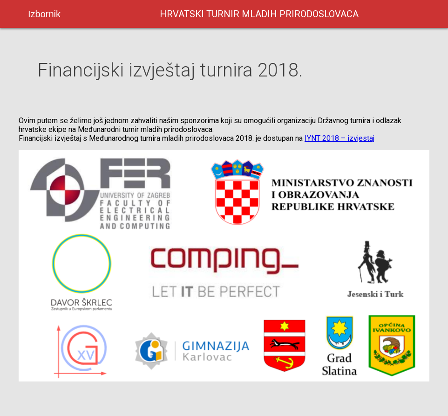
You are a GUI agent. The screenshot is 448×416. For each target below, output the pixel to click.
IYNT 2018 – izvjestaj (339, 138)
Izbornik (44, 14)
